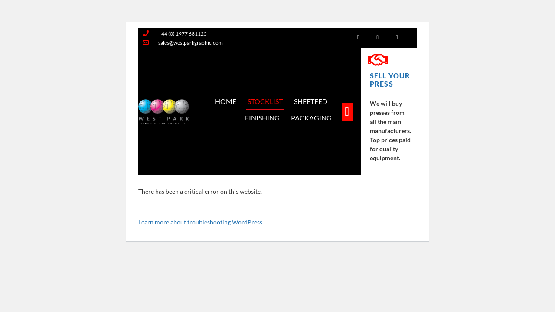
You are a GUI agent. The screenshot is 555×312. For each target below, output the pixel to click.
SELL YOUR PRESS (390, 80)
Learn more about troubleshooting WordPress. (201, 222)
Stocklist (265, 101)
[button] (347, 112)
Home (225, 101)
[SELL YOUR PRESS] (377, 60)
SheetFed (310, 101)
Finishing (262, 118)
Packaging (311, 118)
